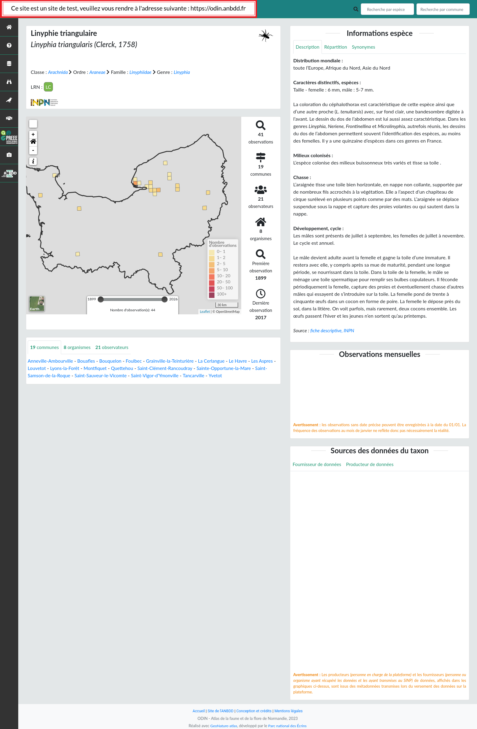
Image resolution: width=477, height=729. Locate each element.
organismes (79, 347)
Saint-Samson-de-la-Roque (71, 375)
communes (45, 347)
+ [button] (33, 134)
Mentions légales (290, 711)
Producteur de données (373, 465)
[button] (33, 142)
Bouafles (88, 361)
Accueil (196, 711)
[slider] (101, 299)
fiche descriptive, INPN (333, 330)
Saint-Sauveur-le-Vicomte (131, 375)
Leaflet (205, 311)
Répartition (337, 47)
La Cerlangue (219, 361)
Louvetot (56, 368)
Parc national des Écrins (288, 725)
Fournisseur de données (318, 465)
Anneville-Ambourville (51, 361)
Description (308, 47)
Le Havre (246, 361)
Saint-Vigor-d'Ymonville (188, 375)
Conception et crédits (254, 711)
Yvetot (251, 375)
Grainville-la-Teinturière (176, 361)
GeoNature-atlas (223, 725)
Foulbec (138, 361)
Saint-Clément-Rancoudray (189, 368)
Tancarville (228, 375)
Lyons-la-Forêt (85, 368)
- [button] (33, 150)
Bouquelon (113, 361)
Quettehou (144, 368)
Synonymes (366, 47)
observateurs (115, 347)
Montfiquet (117, 368)
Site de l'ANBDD (219, 711)
